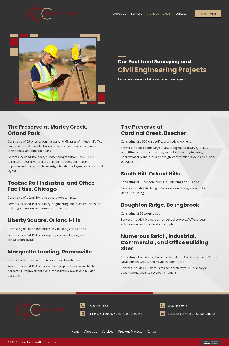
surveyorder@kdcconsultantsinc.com (192, 314)
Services (107, 331)
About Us (90, 331)
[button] (208, 14)
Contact (152, 331)
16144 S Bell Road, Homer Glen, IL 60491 (115, 314)
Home (75, 331)
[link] (119, 14)
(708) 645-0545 (98, 306)
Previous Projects (130, 331)
